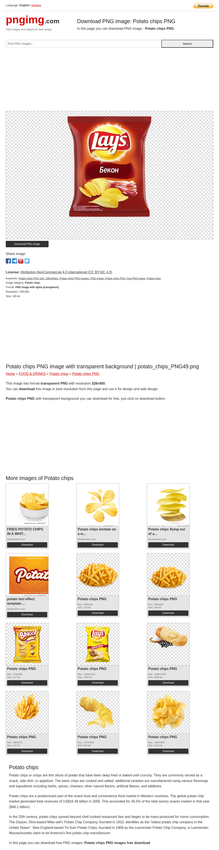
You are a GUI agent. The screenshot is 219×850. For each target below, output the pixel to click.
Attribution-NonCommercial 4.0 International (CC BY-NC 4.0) (66, 272)
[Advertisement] (109, 81)
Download (27, 544)
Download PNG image (27, 244)
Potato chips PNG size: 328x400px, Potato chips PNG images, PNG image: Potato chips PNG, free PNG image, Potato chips (89, 278)
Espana (36, 5)
